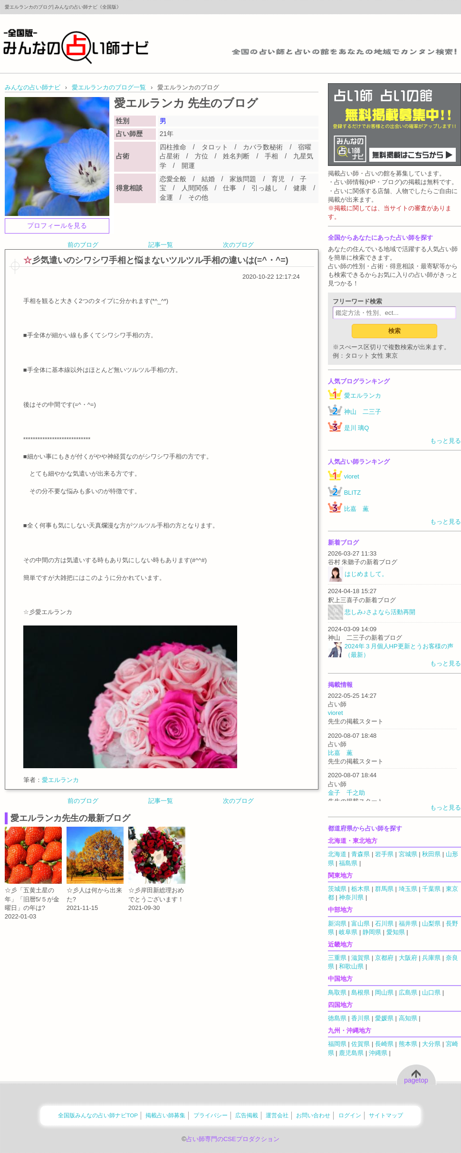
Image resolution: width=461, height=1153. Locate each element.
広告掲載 (246, 1115)
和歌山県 (351, 966)
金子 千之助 (346, 792)
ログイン (349, 1115)
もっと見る (445, 440)
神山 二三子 (362, 411)
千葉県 (431, 888)
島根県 (360, 992)
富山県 (360, 923)
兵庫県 (431, 957)
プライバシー (210, 1115)
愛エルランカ (60, 779)
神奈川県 (351, 897)
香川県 (360, 1018)
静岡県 (372, 932)
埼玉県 (408, 888)
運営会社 (277, 1115)
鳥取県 (337, 992)
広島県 (408, 992)
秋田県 (431, 854)
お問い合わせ (313, 1115)
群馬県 (384, 888)
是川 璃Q (356, 427)
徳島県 (337, 1018)
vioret (351, 476)
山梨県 (431, 923)
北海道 (337, 854)
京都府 (384, 957)
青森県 (360, 854)
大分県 (431, 1043)
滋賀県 (360, 957)
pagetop (416, 1080)
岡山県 (384, 992)
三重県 (337, 957)
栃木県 (360, 888)
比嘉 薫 (356, 508)
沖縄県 (378, 1052)
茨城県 (337, 888)
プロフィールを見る (57, 225)
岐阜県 (348, 932)
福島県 (348, 863)
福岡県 (337, 1043)
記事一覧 (160, 244)
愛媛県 (384, 1018)
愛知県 (395, 932)
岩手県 (384, 854)
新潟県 (337, 923)
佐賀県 (360, 1043)
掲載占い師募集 (165, 1115)
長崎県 (384, 1043)
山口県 (431, 992)
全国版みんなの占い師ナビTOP (98, 1115)
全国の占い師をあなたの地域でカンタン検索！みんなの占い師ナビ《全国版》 (76, 46)
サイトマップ (386, 1115)
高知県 (408, 1018)
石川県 (384, 923)
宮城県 (408, 854)
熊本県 (408, 1043)
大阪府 (408, 957)
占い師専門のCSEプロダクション (232, 1139)
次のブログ (238, 244)
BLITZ (352, 492)
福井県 (408, 923)
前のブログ (82, 244)
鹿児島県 (351, 1052)
